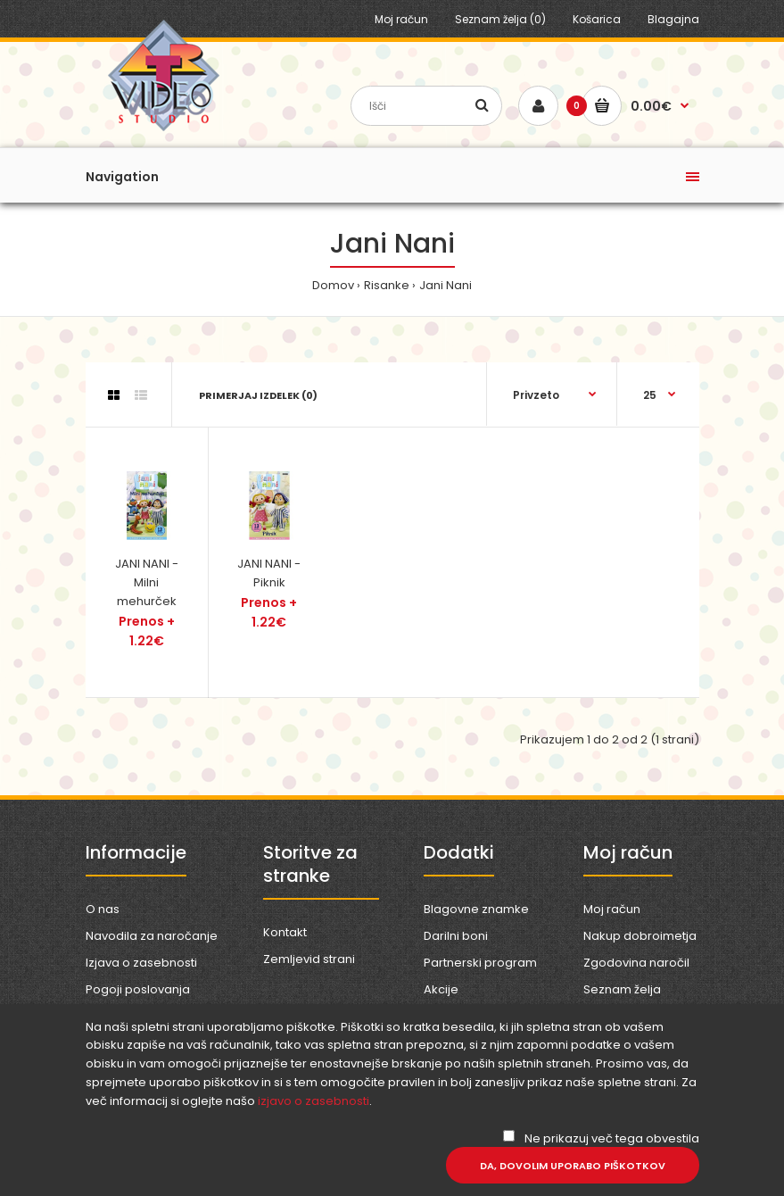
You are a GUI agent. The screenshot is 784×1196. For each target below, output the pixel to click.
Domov (333, 285)
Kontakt (285, 932)
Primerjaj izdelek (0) (258, 395)
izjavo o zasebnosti (313, 1100)
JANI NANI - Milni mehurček (146, 582)
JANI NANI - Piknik (269, 573)
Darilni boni (456, 935)
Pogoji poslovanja (138, 989)
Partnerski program (480, 962)
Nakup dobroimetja (640, 935)
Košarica (597, 19)
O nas (103, 909)
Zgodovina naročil (636, 962)
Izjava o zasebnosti (141, 962)
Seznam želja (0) (500, 19)
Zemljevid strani (309, 959)
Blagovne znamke (476, 909)
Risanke (386, 285)
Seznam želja (622, 989)
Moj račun (401, 19)
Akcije (441, 989)
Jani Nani (445, 285)
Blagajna (673, 19)
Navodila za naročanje (152, 935)
